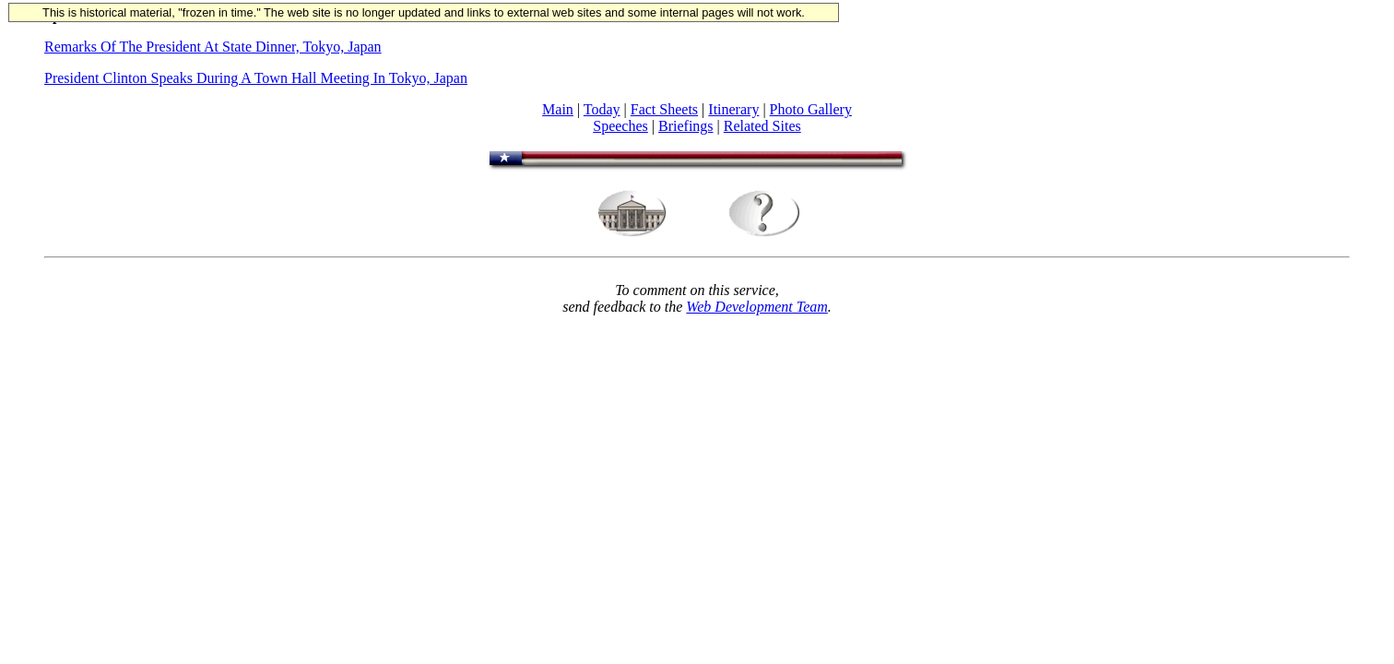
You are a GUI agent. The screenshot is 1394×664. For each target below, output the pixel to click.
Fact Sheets (664, 109)
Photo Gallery (811, 109)
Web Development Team (756, 306)
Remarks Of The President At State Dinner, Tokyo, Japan (213, 46)
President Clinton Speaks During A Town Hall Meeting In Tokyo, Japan (255, 78)
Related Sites (762, 126)
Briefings (686, 126)
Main (557, 109)
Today (602, 109)
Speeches (620, 126)
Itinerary (733, 109)
